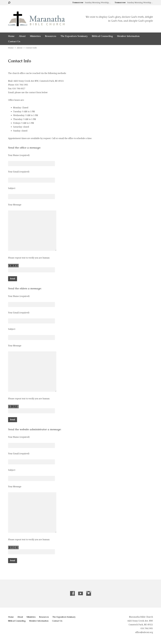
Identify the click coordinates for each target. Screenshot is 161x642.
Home (11, 36)
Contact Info (31, 48)
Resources (50, 36)
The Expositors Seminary (74, 36)
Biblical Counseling (102, 36)
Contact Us (14, 41)
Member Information (128, 36)
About (22, 36)
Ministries (35, 36)
